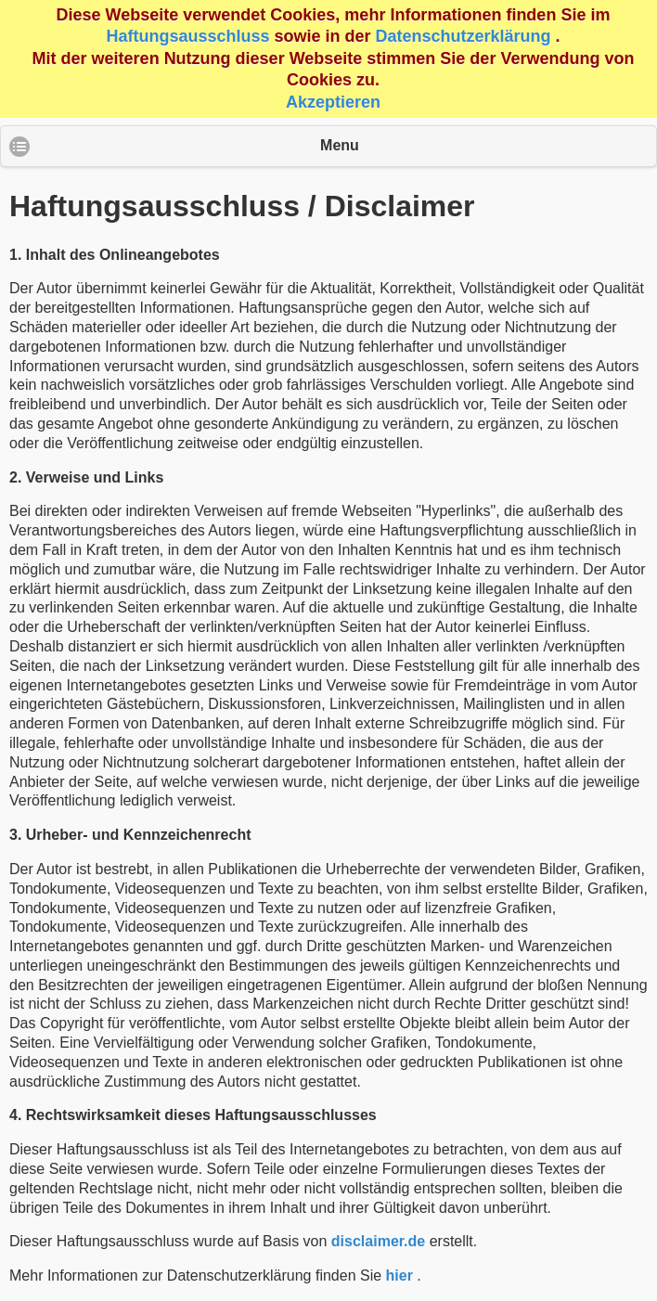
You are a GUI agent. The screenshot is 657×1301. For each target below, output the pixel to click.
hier (399, 1275)
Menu (339, 145)
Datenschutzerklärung (463, 36)
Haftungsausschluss (187, 36)
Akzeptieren (333, 102)
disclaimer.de (378, 1241)
